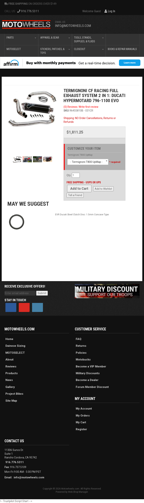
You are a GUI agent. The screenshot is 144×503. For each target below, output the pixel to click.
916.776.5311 (14, 462)
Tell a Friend (75, 195)
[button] (21, 39)
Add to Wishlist (103, 188)
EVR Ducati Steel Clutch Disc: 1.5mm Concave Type (82, 214)
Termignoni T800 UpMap (80, 155)
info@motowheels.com (73, 26)
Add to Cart (79, 188)
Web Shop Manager (78, 492)
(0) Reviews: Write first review (81, 106)
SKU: (67, 110)
